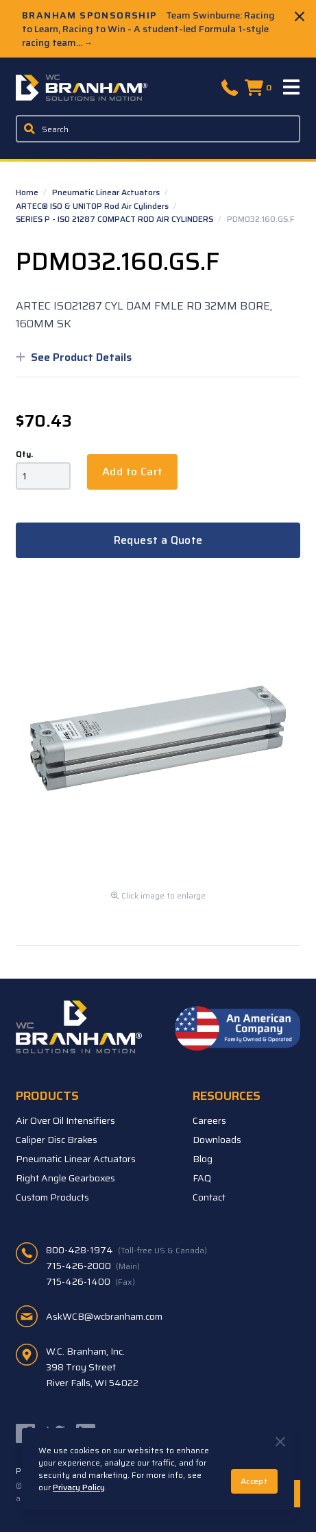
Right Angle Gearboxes (65, 1177)
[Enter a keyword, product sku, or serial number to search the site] (158, 128)
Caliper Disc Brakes (56, 1139)
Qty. (24, 454)
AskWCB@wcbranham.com (104, 1316)
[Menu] (292, 87)
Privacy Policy (79, 1487)
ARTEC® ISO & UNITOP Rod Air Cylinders (93, 205)
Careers (209, 1120)
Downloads (217, 1139)
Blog (202, 1158)
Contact (209, 1197)
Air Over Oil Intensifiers (65, 1120)
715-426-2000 (93, 1265)
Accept (254, 1480)
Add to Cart (132, 471)
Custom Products (52, 1197)
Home (28, 192)
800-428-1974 (126, 1249)
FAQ (202, 1177)
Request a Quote (158, 540)
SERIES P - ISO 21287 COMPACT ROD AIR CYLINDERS (115, 218)
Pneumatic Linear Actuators (107, 192)
